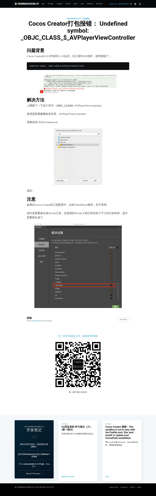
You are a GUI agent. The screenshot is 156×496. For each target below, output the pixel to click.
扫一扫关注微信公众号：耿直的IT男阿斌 (78, 336)
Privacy (90, 4)
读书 (82, 4)
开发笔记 (60, 4)
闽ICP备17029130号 (47, 487)
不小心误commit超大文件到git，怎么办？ (34, 465)
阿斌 (29, 318)
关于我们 (51, 4)
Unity (75, 4)
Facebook (124, 487)
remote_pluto (68, 474)
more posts (36, 321)
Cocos (68, 4)
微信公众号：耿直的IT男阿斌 (119, 4)
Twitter (132, 487)
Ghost (139, 487)
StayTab (99, 4)
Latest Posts (113, 487)
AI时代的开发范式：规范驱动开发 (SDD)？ (34, 445)
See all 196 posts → (34, 473)
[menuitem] (43, 3)
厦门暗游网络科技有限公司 (27, 4)
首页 (43, 4)
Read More (123, 319)
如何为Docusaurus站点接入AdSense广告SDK (34, 455)
